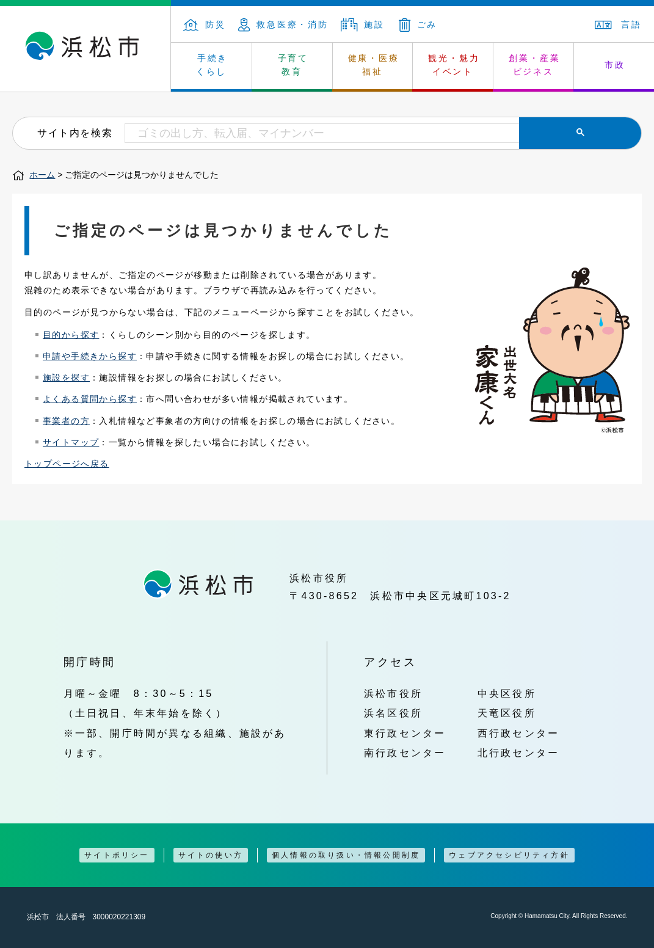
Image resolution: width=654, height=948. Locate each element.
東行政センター (405, 732)
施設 (363, 24)
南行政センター (405, 752)
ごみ (418, 24)
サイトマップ (71, 442)
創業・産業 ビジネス (534, 64)
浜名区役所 (393, 712)
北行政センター (519, 752)
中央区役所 (507, 693)
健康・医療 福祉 (373, 64)
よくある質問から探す (90, 399)
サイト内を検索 (74, 132)
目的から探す (71, 335)
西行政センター (519, 732)
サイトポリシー (116, 855)
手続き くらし (212, 64)
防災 (204, 24)
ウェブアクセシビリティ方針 (509, 855)
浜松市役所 (393, 693)
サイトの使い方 (210, 855)
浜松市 (85, 49)
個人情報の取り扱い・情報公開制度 (346, 855)
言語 (618, 24)
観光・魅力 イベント (453, 64)
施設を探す (66, 377)
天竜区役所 (507, 712)
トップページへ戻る (66, 464)
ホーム (42, 175)
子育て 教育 (293, 64)
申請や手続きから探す (90, 356)
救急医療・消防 (283, 24)
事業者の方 (66, 421)
